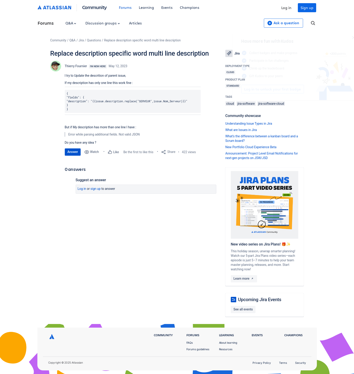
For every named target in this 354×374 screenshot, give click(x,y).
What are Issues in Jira (241, 130)
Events (167, 7)
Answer (72, 152)
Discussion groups (102, 23)
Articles (135, 23)
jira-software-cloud (271, 103)
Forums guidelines (198, 349)
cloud (230, 103)
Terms (283, 362)
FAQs (189, 342)
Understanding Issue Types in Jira (248, 123)
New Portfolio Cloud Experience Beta (251, 147)
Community (94, 7)
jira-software (246, 103)
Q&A (70, 23)
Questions (94, 40)
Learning (146, 7)
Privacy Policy (262, 362)
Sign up (307, 7)
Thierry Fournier (76, 66)
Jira (81, 40)
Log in (286, 7)
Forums (125, 7)
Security (300, 362)
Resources (225, 349)
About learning (228, 342)
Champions (189, 7)
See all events (243, 309)
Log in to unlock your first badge (230, 89)
